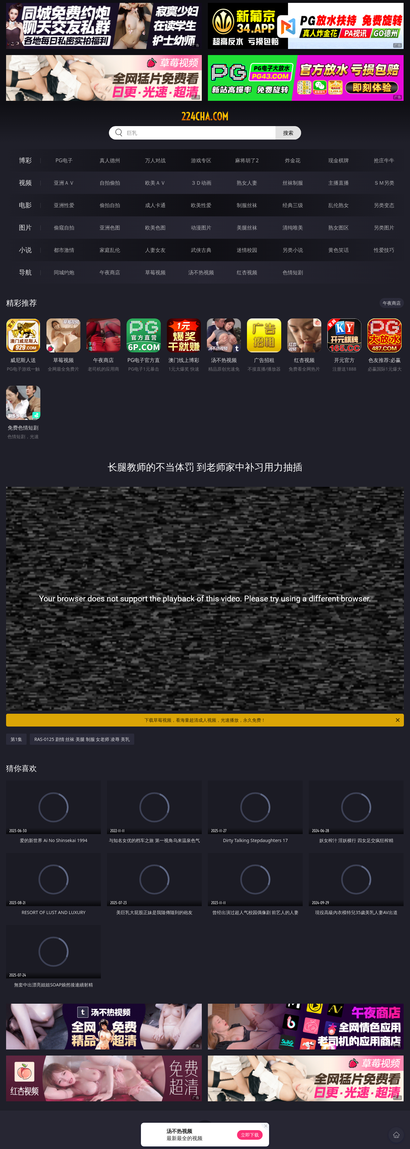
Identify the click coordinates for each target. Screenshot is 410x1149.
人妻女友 (155, 249)
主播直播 (338, 182)
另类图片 (384, 227)
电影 (25, 205)
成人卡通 (155, 205)
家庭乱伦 (110, 249)
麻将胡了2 (246, 160)
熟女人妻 (247, 182)
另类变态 (384, 205)
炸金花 (292, 160)
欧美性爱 (201, 205)
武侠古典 (201, 249)
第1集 (16, 739)
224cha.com (204, 116)
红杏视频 (247, 272)
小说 (25, 249)
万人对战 (155, 160)
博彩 (25, 160)
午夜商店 (110, 272)
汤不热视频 (201, 272)
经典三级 (293, 205)
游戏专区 (201, 160)
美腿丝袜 (247, 227)
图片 (25, 227)
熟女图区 (338, 227)
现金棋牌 (338, 160)
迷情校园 (247, 249)
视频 (25, 182)
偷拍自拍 (110, 205)
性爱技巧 (384, 249)
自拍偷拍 (110, 182)
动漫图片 (201, 227)
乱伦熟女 (338, 205)
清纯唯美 (293, 227)
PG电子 (63, 160)
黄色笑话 (338, 249)
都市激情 (64, 249)
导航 (25, 272)
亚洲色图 (110, 227)
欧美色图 (155, 227)
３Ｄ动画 (201, 182)
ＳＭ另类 (384, 182)
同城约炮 (64, 272)
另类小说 (293, 249)
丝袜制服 (293, 182)
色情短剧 (293, 272)
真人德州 (110, 160)
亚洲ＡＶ (64, 182)
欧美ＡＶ (155, 182)
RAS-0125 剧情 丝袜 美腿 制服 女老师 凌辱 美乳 (81, 739)
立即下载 (250, 1135)
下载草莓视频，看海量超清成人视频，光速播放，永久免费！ (272, 720)
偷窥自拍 (64, 227)
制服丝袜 (247, 205)
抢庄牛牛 (384, 160)
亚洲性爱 (64, 205)
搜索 (288, 132)
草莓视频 (155, 272)
